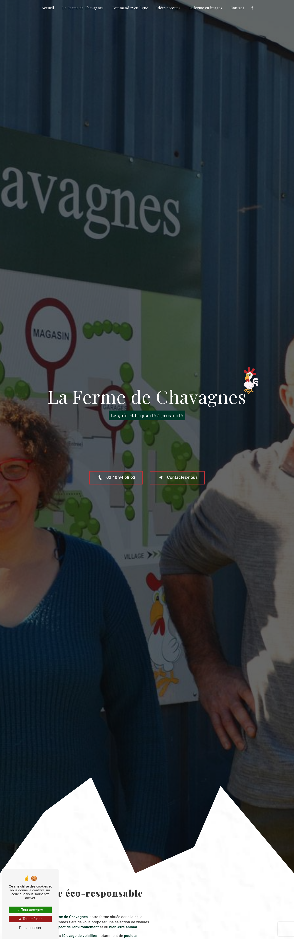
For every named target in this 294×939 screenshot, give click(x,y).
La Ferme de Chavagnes (83, 7)
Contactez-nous (177, 478)
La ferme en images (205, 7)
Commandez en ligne (130, 7)
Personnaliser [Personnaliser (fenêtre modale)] (30, 928)
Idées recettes (168, 7)
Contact (237, 7)
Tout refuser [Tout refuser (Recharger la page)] (30, 919)
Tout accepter (30, 910)
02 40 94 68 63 (115, 478)
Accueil (48, 7)
